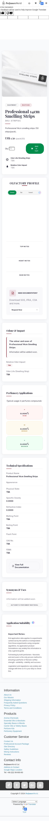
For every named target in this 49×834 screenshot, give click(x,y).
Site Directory (9, 746)
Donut (12, 192)
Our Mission (9, 697)
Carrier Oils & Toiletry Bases (15, 726)
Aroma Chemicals (11, 718)
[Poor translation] (9, 13)
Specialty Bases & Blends (14, 723)
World (14, 3)
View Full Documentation (20, 566)
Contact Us (8, 741)
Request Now (24, 310)
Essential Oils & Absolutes (14, 721)
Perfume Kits (9, 728)
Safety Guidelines (11, 749)
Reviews (7, 754)
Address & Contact (11, 767)
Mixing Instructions (11, 752)
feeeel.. (31, 192)
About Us (7, 695)
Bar (21, 192)
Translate (29, 804)
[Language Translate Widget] (24, 801)
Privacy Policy (9, 705)
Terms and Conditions (13, 708)
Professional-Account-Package (16, 744)
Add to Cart (34, 148)
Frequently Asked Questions (15, 703)
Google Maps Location (13, 770)
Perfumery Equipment (13, 731)
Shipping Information (12, 700)
